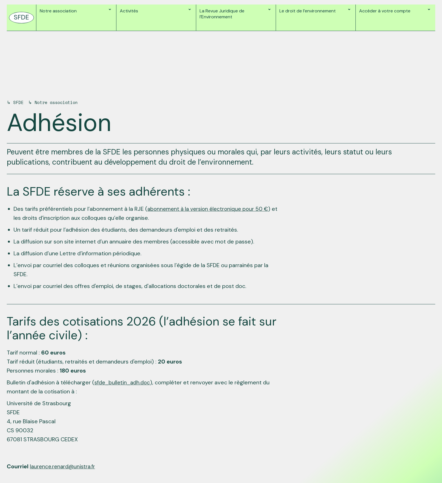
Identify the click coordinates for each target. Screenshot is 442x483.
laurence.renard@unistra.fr (64, 466)
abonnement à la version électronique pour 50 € (209, 208)
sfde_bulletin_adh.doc (123, 382)
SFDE (19, 102)
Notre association (60, 102)
